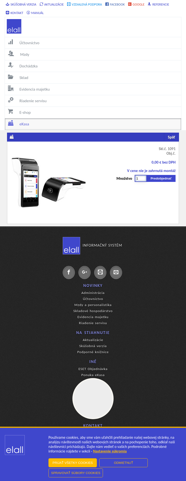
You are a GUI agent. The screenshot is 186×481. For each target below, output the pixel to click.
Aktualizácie (52, 4)
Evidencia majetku (93, 317)
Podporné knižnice (93, 352)
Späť (171, 137)
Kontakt (14, 13)
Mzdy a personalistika (93, 305)
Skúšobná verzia (21, 4)
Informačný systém (92, 245)
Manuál (35, 13)
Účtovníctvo (93, 299)
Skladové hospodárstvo (93, 311)
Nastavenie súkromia (110, 451)
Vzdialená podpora (84, 4)
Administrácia (93, 293)
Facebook (115, 4)
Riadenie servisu (93, 323)
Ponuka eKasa (93, 375)
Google (136, 4)
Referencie (158, 4)
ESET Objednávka (93, 369)
